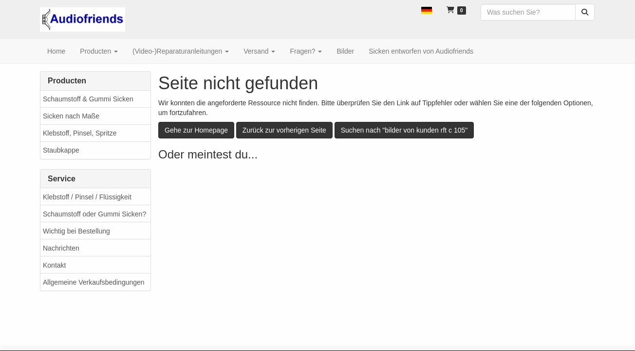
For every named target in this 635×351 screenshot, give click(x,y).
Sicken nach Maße (71, 116)
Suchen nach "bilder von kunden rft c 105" (404, 130)
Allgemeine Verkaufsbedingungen (94, 282)
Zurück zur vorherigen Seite (284, 130)
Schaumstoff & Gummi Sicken (88, 99)
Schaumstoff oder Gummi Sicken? (94, 214)
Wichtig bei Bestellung (76, 231)
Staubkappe (61, 150)
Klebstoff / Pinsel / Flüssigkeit (87, 197)
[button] (426, 10)
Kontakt (54, 265)
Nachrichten (61, 248)
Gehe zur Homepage (196, 130)
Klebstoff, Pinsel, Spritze (79, 133)
